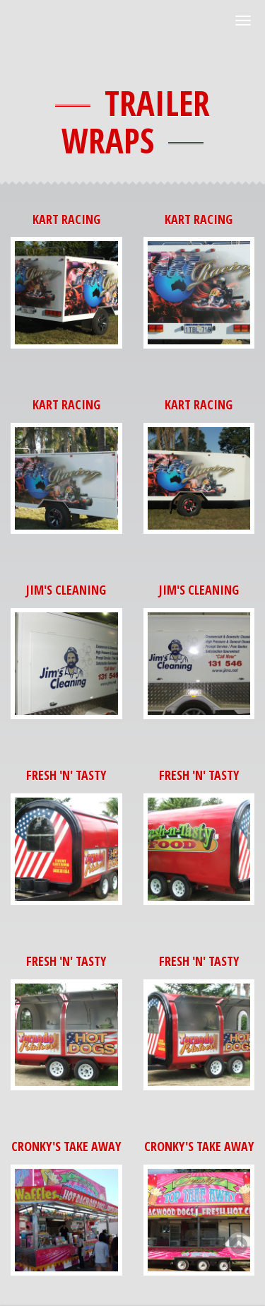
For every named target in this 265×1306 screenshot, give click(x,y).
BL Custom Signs (75, 28)
